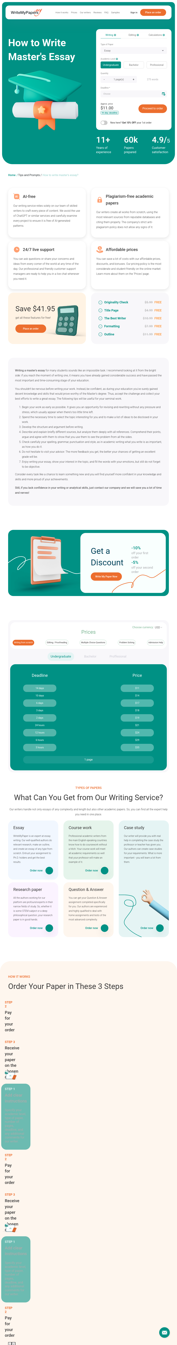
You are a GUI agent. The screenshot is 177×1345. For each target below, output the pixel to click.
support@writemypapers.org (144, 1285)
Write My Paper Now (106, 576)
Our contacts (136, 1275)
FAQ (106, 12)
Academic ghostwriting (92, 1140)
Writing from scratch (23, 642)
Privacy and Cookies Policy (102, 1285)
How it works (61, 12)
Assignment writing (92, 1166)
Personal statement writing (141, 1146)
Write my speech (103, 1333)
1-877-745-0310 (137, 1280)
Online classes (140, 1139)
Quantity (104, 73)
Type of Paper (107, 44)
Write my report (65, 1333)
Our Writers (54, 1299)
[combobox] (134, 50)
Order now (36, 870)
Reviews (98, 12)
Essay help (145, 1333)
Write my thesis (84, 1333)
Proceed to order (152, 108)
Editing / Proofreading (57, 642)
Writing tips (138, 1192)
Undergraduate (111, 65)
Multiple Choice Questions (93, 642)
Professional (157, 65)
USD (157, 627)
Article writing (93, 1158)
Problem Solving (126, 642)
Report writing (139, 1154)
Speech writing (140, 1170)
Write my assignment (19, 1333)
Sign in (134, 12)
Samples (115, 12)
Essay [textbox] (107, 50)
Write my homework (43, 1333)
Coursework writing (92, 1185)
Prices (74, 12)
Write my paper (140, 1198)
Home (12, 175)
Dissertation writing (92, 1195)
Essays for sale (16, 1336)
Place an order (153, 12)
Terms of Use (95, 1280)
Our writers (85, 12)
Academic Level (109, 59)
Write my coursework (126, 1333)
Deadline (105, 88)
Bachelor (134, 65)
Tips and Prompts (29, 175)
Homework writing (91, 1204)
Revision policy (96, 1275)
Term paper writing (138, 1178)
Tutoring (136, 1186)
